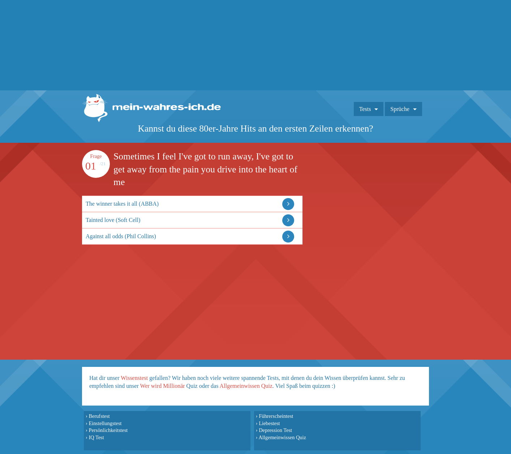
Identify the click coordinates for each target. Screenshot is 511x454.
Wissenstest (134, 378)
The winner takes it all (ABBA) (122, 204)
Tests (365, 109)
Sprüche (399, 109)
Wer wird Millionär (162, 386)
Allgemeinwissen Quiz (246, 386)
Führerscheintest (276, 416)
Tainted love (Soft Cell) (113, 220)
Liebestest (269, 423)
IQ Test (96, 437)
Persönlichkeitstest (108, 430)
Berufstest (99, 416)
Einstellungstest (105, 423)
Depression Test (275, 430)
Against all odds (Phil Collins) (121, 236)
